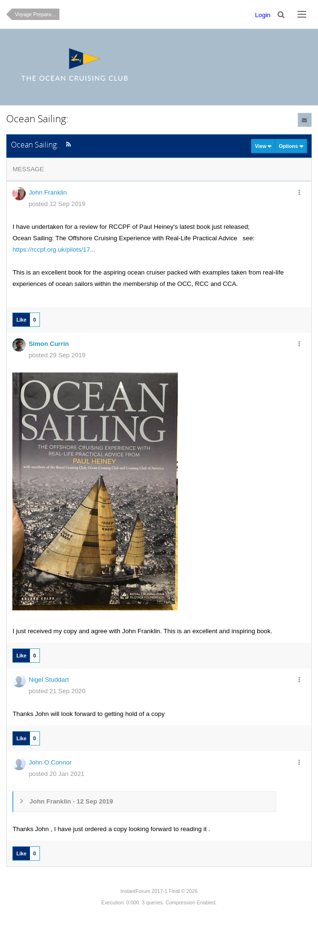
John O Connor (50, 762)
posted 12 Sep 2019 (57, 203)
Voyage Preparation (37, 14)
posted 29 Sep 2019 (57, 355)
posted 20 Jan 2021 (56, 773)
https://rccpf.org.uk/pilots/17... (53, 249)
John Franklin (48, 192)
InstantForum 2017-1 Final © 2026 (158, 891)
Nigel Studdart (48, 679)
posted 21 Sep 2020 (57, 691)
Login (262, 15)
